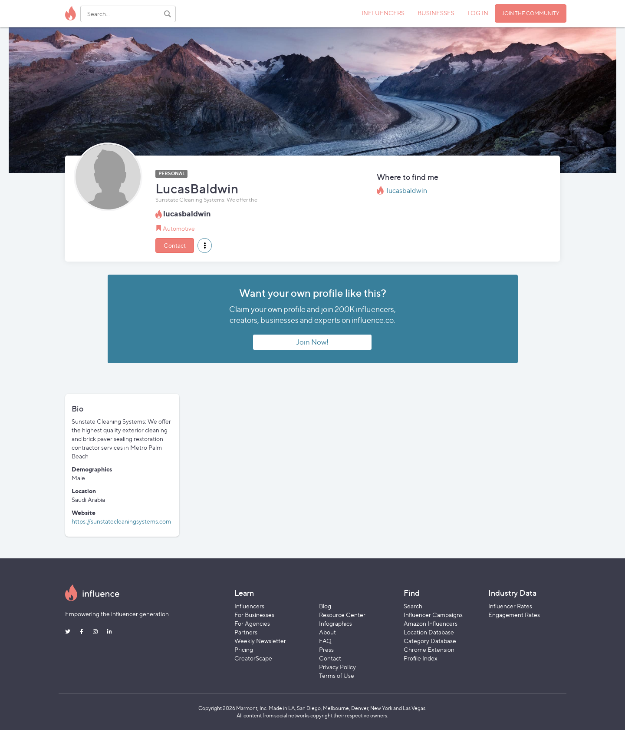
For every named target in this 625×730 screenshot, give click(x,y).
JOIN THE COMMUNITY (530, 13)
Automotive (179, 228)
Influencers (249, 606)
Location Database (429, 632)
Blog (325, 606)
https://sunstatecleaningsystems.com (121, 521)
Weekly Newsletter (260, 640)
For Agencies (252, 623)
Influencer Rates (510, 606)
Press (326, 649)
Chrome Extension (429, 649)
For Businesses (254, 614)
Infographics (335, 623)
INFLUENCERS (383, 13)
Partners (245, 632)
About (327, 632)
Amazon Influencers (430, 623)
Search (413, 606)
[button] (204, 245)
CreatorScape (253, 658)
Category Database (430, 640)
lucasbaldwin (407, 190)
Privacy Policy (337, 666)
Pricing (243, 649)
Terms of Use (336, 675)
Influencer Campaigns (433, 614)
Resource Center (342, 614)
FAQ (325, 640)
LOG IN (477, 13)
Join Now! (312, 342)
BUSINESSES (436, 13)
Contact (175, 245)
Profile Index (421, 658)
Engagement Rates (514, 614)
